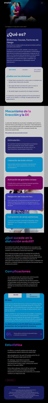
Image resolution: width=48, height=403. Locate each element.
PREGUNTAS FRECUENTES (24, 387)
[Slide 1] (11, 75)
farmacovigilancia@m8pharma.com (31, 392)
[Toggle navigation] (42, 2)
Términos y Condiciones (13, 393)
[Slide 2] (24, 75)
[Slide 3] (36, 75)
